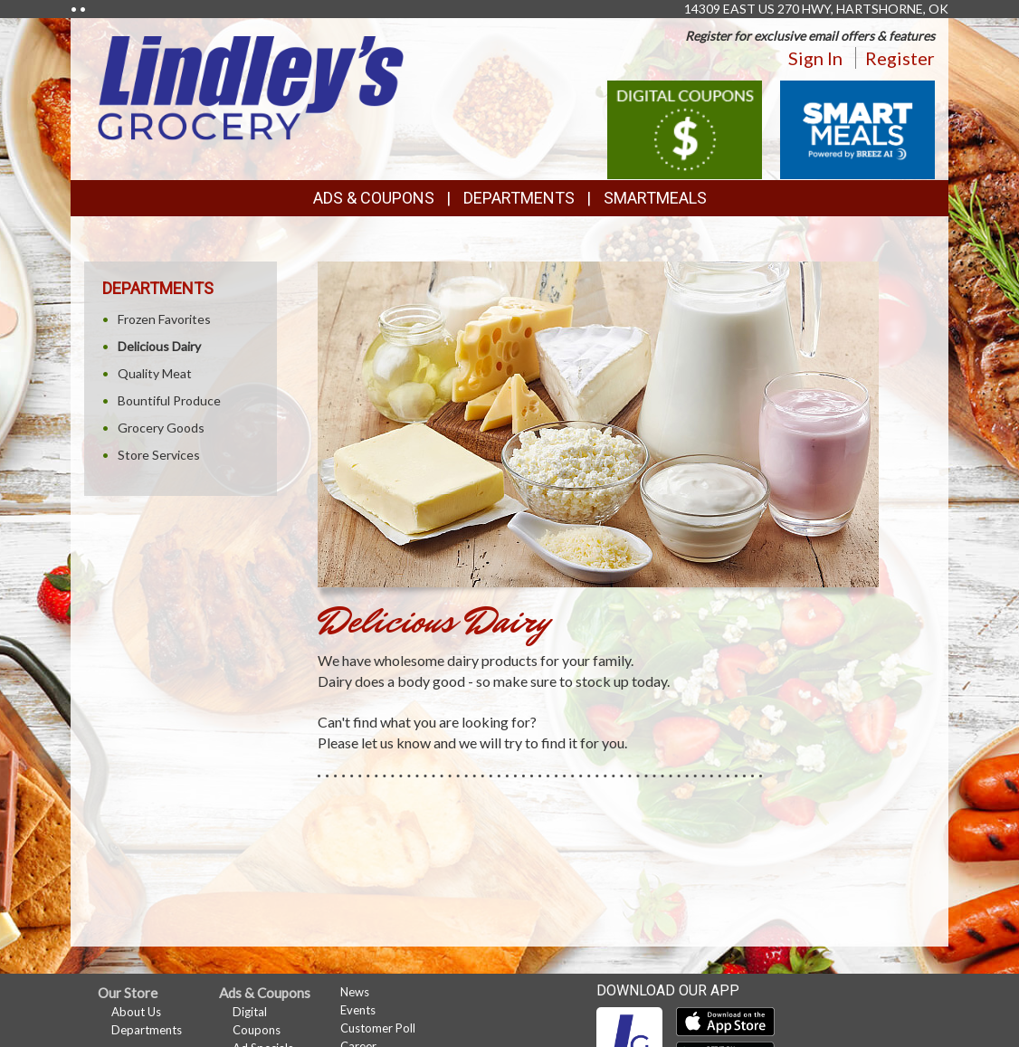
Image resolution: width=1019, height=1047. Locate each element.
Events (358, 1010)
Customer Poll (377, 1028)
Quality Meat (155, 373)
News (354, 992)
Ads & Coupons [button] (373, 197)
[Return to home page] (251, 86)
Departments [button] (519, 197)
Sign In (815, 58)
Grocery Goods (161, 427)
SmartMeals (655, 197)
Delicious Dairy (159, 346)
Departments (146, 1030)
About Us (136, 1011)
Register (900, 58)
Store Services (159, 454)
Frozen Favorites (164, 319)
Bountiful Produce (169, 400)
